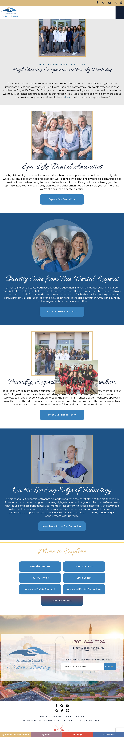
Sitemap (80, 721)
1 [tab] (82, 672)
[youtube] (110, 3)
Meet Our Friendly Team (62, 414)
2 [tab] (86, 672)
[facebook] (97, 3)
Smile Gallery (84, 577)
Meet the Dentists (40, 566)
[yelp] (56, 710)
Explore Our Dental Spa (62, 199)
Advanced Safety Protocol (40, 589)
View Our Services (62, 600)
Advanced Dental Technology (84, 589)
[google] (103, 3)
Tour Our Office (40, 577)
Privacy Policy (93, 721)
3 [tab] (90, 672)
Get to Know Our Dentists (62, 311)
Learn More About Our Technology (62, 526)
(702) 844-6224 (88, 641)
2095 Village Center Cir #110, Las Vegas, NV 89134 (88, 649)
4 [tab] (94, 672)
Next (109, 666)
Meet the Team (84, 566)
